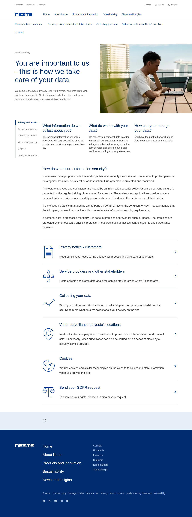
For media (19, 5)
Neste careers (100, 465)
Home (46, 14)
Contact (148, 5)
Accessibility (159, 493)
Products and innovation (62, 463)
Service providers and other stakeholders (70, 24)
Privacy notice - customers (29, 24)
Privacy (104, 493)
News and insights (132, 14)
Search (159, 5)
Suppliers (41, 5)
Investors (30, 5)
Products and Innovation (85, 14)
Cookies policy (59, 493)
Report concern (117, 493)
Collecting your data (106, 24)
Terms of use (92, 493)
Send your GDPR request (28, 155)
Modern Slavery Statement (139, 493)
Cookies (19, 32)
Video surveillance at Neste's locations (142, 24)
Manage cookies (76, 493)
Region (172, 5)
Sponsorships (100, 469)
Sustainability (110, 14)
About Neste (61, 14)
